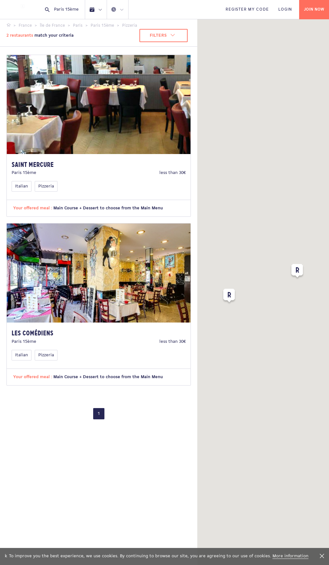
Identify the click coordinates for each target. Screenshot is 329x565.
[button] (229, 297)
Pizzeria (46, 186)
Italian (21, 186)
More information (290, 556)
